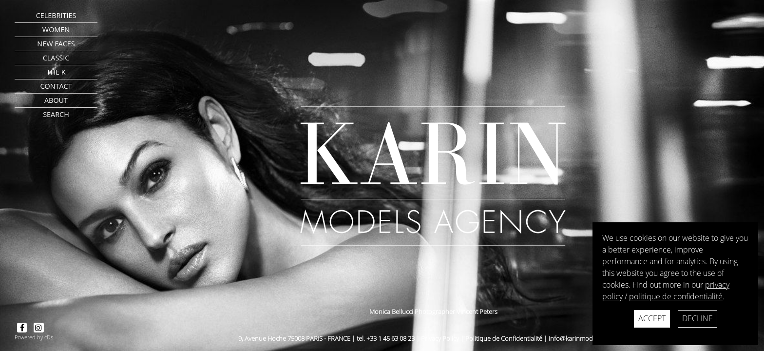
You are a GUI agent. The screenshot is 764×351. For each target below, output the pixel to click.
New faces (56, 43)
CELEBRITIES (56, 15)
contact (56, 86)
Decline (697, 318)
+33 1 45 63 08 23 (390, 338)
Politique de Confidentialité (503, 338)
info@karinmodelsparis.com (589, 338)
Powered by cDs (34, 337)
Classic (56, 57)
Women (56, 29)
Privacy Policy (440, 338)
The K (55, 72)
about (56, 100)
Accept (652, 318)
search (56, 114)
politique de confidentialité (676, 296)
